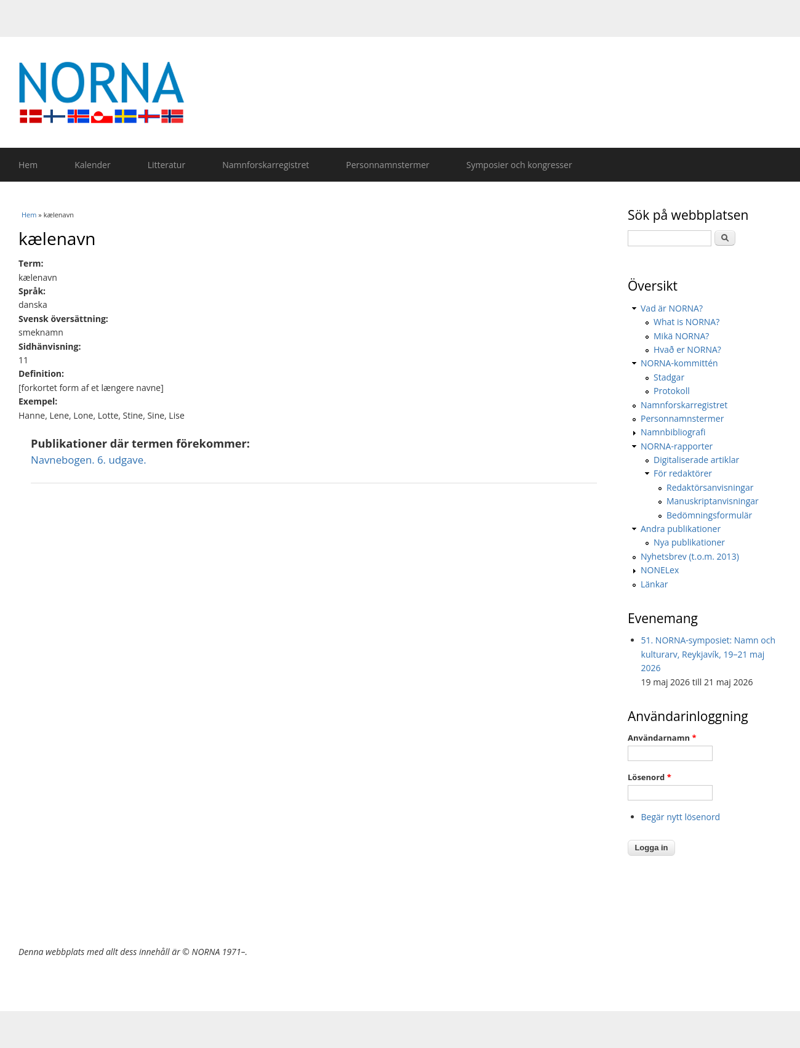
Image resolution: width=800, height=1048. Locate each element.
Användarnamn (662, 737)
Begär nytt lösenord (681, 817)
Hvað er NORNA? (687, 349)
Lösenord (649, 777)
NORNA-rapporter (677, 446)
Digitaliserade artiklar (696, 460)
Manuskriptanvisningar (712, 501)
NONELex (660, 570)
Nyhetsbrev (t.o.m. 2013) (690, 556)
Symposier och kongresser (519, 165)
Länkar (654, 584)
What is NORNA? (686, 322)
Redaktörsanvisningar (709, 487)
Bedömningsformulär (709, 515)
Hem (28, 165)
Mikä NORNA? (681, 336)
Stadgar (669, 377)
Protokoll (672, 391)
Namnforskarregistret (265, 165)
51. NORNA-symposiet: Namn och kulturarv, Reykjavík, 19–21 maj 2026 (708, 654)
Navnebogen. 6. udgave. (88, 460)
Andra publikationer (681, 528)
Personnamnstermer (387, 165)
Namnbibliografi (673, 432)
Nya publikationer (689, 542)
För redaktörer (683, 473)
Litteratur (166, 165)
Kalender (92, 165)
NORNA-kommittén (679, 363)
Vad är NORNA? (672, 308)
